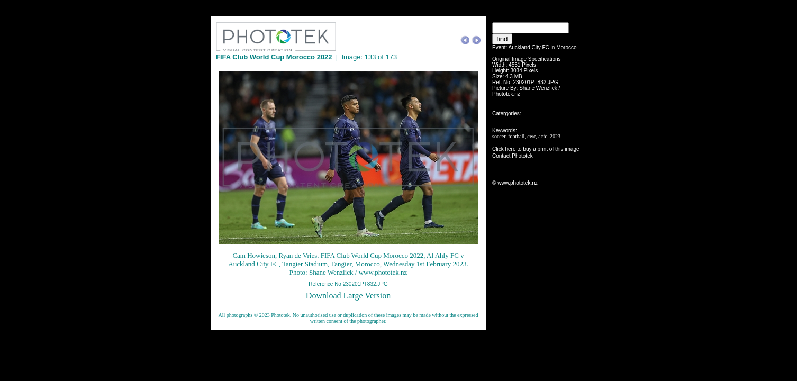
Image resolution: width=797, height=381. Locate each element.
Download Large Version (348, 295)
